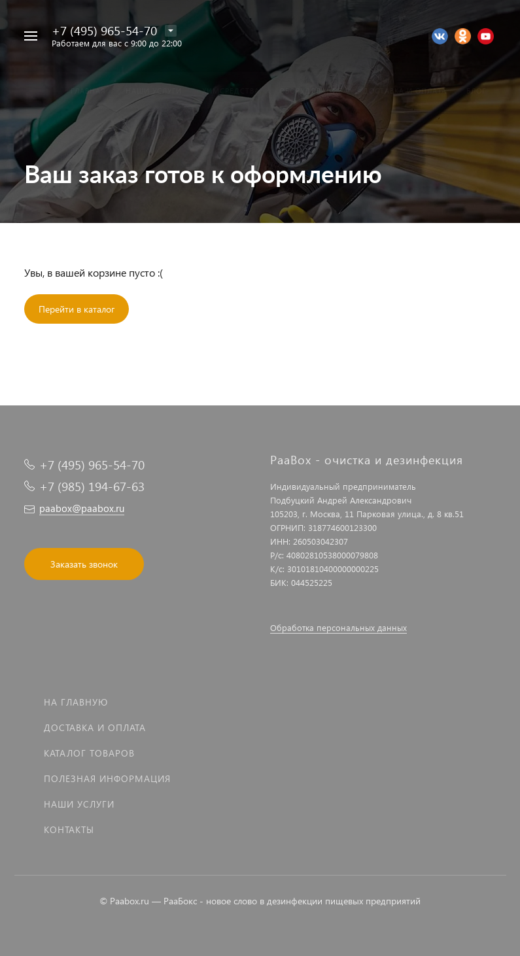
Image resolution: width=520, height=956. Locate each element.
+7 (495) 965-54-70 (104, 30)
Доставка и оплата (95, 727)
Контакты (69, 829)
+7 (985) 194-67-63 (92, 486)
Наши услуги (79, 804)
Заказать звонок (84, 564)
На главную (76, 702)
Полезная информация (107, 778)
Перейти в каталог (76, 309)
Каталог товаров (89, 753)
